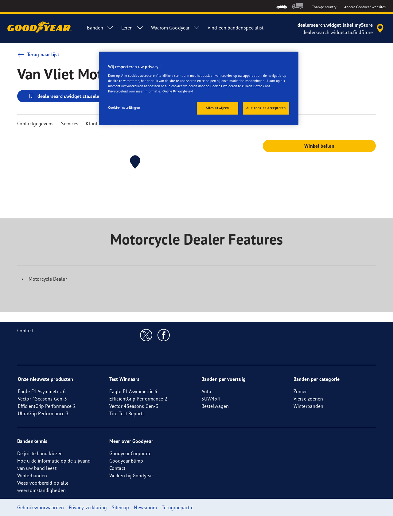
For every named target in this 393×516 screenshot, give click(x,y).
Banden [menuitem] (100, 27)
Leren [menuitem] (132, 27)
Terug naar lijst (38, 54)
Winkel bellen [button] (319, 146)
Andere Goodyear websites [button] (365, 7)
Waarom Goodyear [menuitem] (175, 27)
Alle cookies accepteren (266, 108)
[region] (198, 88)
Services (70, 123)
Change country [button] (324, 7)
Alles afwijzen (217, 108)
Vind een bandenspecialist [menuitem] (236, 28)
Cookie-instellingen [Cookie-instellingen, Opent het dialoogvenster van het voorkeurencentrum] (124, 107)
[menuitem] (281, 6)
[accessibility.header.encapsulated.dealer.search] (342, 28)
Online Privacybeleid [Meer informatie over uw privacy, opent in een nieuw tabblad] (177, 91)
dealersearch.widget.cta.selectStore (71, 96)
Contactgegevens (35, 123)
